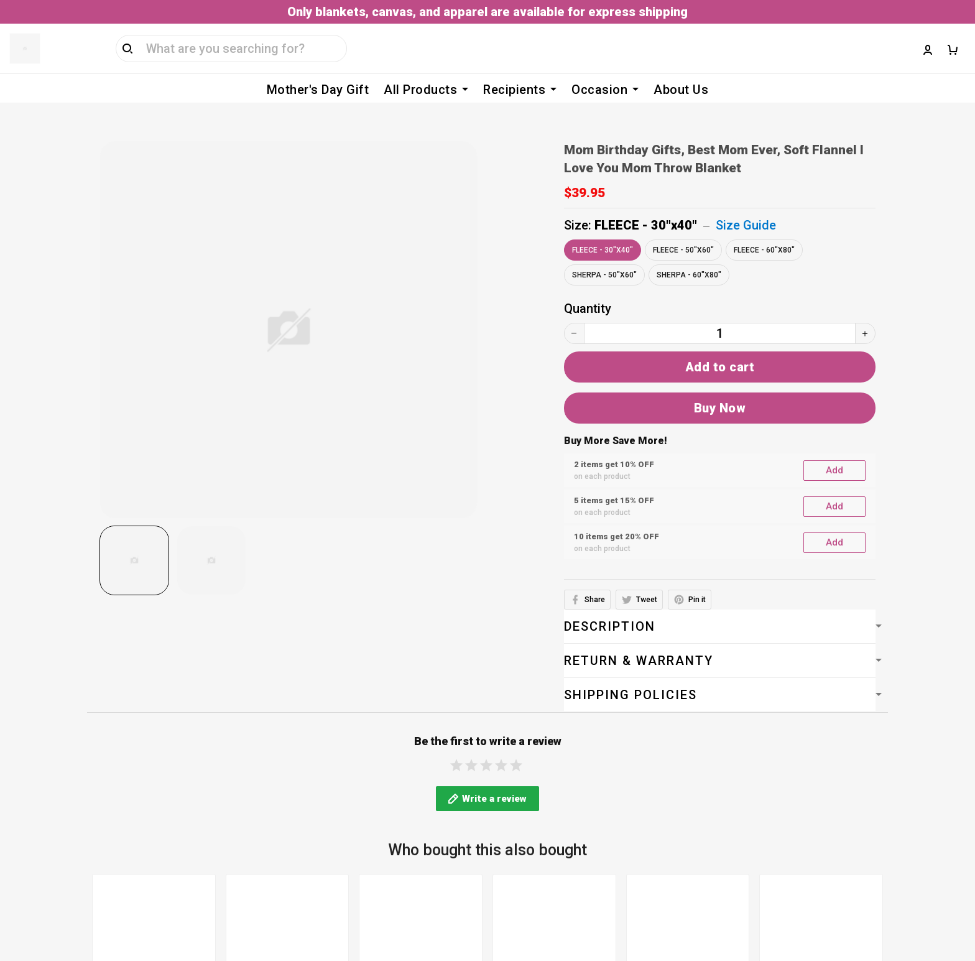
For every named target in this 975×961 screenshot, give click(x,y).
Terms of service (383, 725)
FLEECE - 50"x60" (683, 231)
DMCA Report (660, 903)
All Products (426, 89)
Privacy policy (374, 775)
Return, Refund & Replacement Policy (439, 850)
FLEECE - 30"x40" (645, 206)
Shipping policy (377, 800)
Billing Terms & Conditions (409, 750)
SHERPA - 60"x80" (689, 256)
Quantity (587, 289)
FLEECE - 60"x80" (764, 231)
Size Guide (746, 206)
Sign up (933, 780)
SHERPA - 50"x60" (604, 256)
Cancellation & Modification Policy (432, 825)
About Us (681, 89)
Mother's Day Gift (318, 89)
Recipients (520, 89)
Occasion (605, 89)
